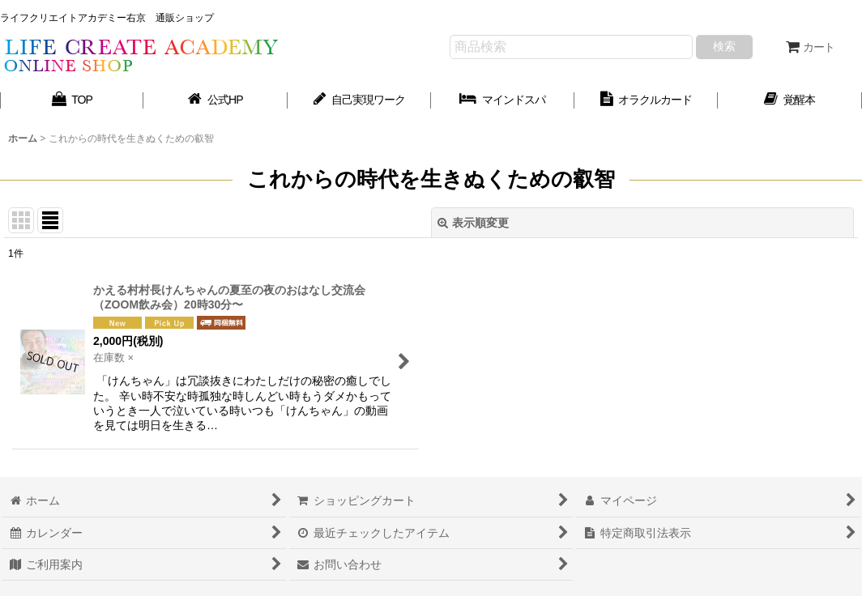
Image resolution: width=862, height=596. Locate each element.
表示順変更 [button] (473, 222)
